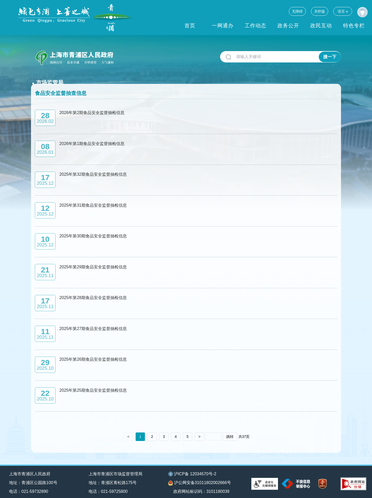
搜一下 (329, 56)
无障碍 (297, 11)
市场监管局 (133, 55)
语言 (342, 11)
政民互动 (321, 25)
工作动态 (255, 25)
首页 (189, 25)
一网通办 (223, 25)
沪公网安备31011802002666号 (199, 478)
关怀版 (319, 11)
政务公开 (288, 25)
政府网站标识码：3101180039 (202, 487)
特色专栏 (354, 25)
